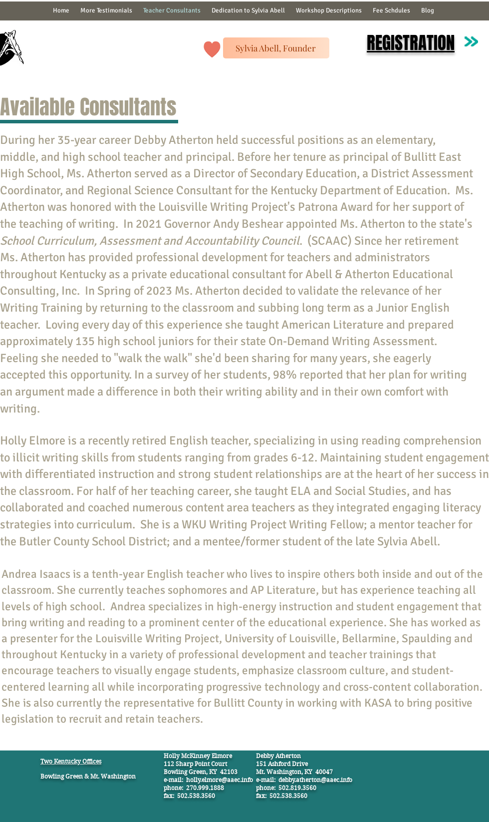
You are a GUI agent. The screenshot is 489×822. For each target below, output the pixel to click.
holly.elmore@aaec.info (219, 780)
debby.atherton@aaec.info (315, 780)
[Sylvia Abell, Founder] (276, 47)
